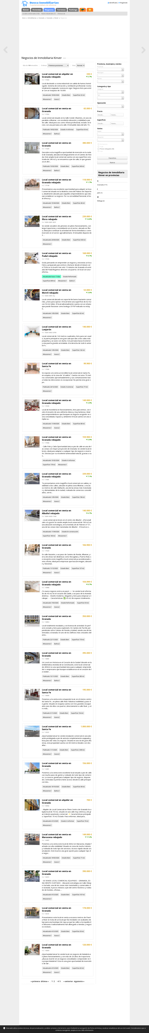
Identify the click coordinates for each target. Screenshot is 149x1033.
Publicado (46, 129)
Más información (87, 1030)
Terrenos (61, 9)
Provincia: (100, 66)
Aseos (56, 99)
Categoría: (100, 89)
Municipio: (100, 72)
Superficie (76, 95)
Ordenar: (44, 65)
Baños (56, 134)
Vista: (74, 65)
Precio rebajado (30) (107, 149)
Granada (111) (102, 185)
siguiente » (79, 981)
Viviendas (36, 9)
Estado (64, 95)
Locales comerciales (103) (30, 14)
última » (45, 981)
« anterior (68, 981)
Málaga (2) (100, 201)
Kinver (26, 9)
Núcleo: (99, 78)
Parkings (73, 9)
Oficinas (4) (61, 14)
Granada (41, 18)
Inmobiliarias (32, 18)
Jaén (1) (99, 193)
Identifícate (113, 3)
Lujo (101, 151)
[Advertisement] (74, 36)
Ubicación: (100, 137)
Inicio (24, 18)
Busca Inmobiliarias (44, 3)
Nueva (112, 162)
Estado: (99, 131)
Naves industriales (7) (48, 14)
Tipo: (98, 95)
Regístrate (123, 3)
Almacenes (47, 99)
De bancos (103, 144)
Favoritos (112, 158)
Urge (101, 146)
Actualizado (47, 95)
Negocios (49, 9)
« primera (35, 981)
